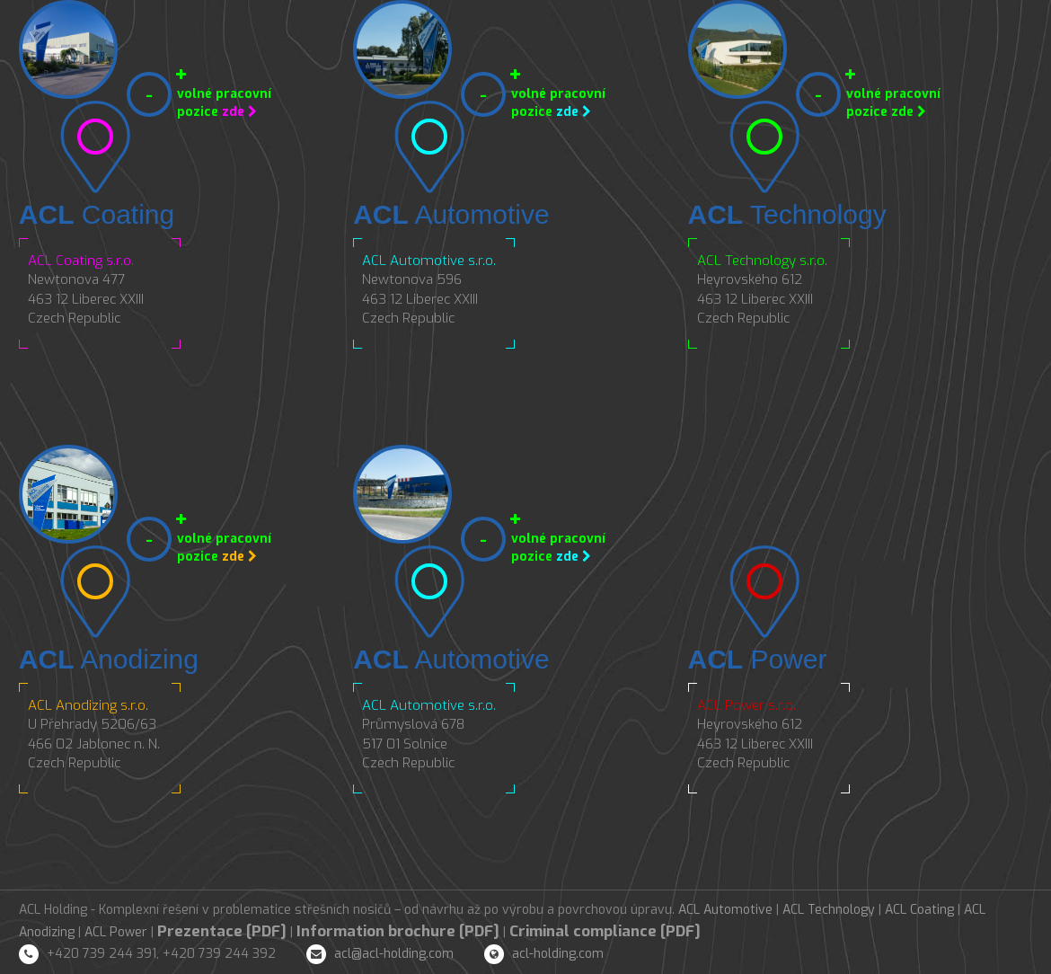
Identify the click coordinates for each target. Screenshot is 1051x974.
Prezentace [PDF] (222, 931)
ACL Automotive (725, 909)
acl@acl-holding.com (394, 953)
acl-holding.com (558, 953)
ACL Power (115, 932)
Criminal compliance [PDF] (605, 931)
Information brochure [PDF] (397, 931)
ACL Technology (828, 909)
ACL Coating (919, 909)
